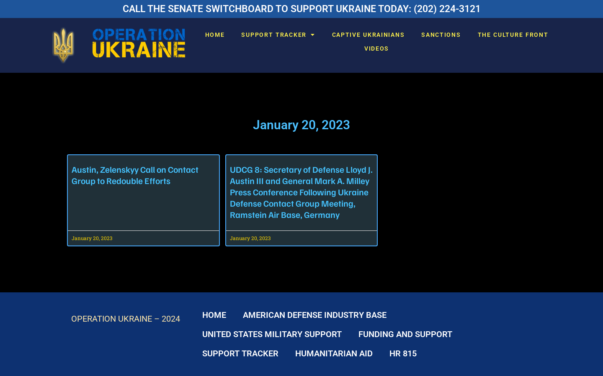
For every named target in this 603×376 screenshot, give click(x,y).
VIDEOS (376, 48)
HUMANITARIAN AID (334, 353)
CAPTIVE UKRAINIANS (368, 34)
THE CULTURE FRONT (513, 34)
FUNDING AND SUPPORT (405, 334)
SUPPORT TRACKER (278, 35)
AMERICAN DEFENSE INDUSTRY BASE (315, 315)
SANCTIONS (441, 34)
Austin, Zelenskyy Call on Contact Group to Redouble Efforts (135, 175)
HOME (215, 34)
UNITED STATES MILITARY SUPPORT (272, 334)
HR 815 (403, 353)
